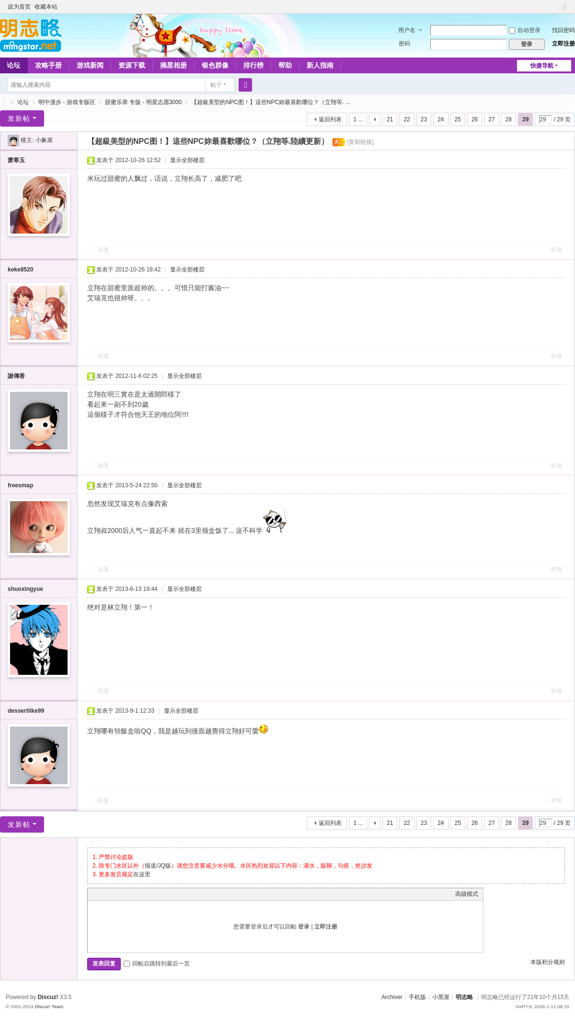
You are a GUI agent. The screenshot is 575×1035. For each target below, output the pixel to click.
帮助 (285, 65)
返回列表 (330, 119)
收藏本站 (46, 6)
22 (406, 119)
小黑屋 (440, 997)
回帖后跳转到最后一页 (157, 963)
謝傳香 (16, 376)
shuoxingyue (25, 589)
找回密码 (563, 30)
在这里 (141, 874)
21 (390, 119)
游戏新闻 (90, 65)
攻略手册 (48, 65)
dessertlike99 (26, 710)
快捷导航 (541, 65)
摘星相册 (173, 65)
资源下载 (131, 65)
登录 (304, 926)
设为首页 (19, 6)
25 (458, 119)
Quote (140, 894)
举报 (556, 250)
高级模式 (466, 894)
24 (440, 119)
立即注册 (563, 43)
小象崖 (44, 140)
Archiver (391, 997)
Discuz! (48, 997)
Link (128, 894)
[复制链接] (360, 142)
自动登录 (524, 30)
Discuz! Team (48, 1006)
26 (475, 119)
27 (491, 119)
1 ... (358, 119)
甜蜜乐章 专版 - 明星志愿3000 (143, 102)
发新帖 (19, 118)
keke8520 (20, 269)
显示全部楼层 (187, 160)
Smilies (164, 894)
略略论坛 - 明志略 (4, 102)
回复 (103, 250)
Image (116, 894)
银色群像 (215, 65)
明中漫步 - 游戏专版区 (66, 102)
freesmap (20, 485)
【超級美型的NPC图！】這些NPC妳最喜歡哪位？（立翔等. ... (270, 102)
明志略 (464, 997)
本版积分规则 (547, 962)
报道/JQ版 (158, 865)
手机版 (417, 997)
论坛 (23, 102)
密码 (404, 43)
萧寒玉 (16, 160)
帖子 (216, 85)
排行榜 (253, 65)
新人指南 (320, 65)
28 (509, 119)
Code (152, 894)
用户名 (406, 30)
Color (104, 894)
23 (424, 119)
